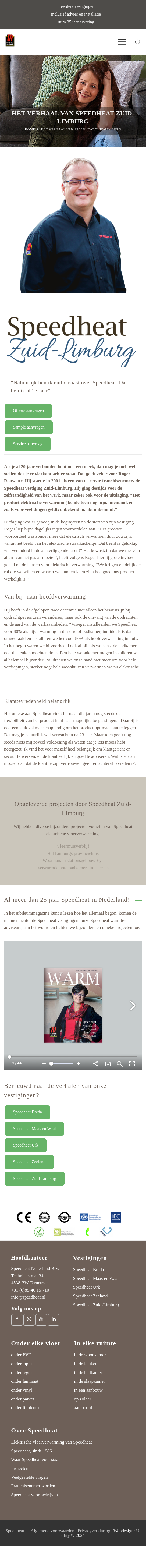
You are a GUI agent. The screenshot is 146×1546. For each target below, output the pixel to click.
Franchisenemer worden (33, 1485)
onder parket (22, 1399)
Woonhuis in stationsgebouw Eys (73, 860)
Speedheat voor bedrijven (34, 1494)
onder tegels (22, 1372)
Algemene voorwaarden (52, 1530)
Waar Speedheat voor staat (35, 1459)
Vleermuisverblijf (73, 846)
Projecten (19, 1468)
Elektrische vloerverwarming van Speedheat (51, 1442)
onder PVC (21, 1354)
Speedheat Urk (25, 1145)
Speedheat (14, 1530)
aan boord (83, 1407)
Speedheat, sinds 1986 (31, 1450)
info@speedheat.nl (28, 1297)
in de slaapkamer (89, 1381)
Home (30, 129)
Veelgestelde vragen (29, 1477)
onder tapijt (21, 1363)
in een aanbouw (88, 1390)
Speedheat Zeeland (29, 1161)
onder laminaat (24, 1381)
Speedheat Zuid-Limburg (34, 1178)
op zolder (82, 1399)
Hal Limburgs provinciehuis (73, 853)
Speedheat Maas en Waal (34, 1128)
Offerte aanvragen (28, 410)
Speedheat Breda (27, 1112)
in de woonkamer (90, 1354)
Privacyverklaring (93, 1530)
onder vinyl (21, 1390)
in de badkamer (88, 1372)
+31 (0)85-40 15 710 (30, 1290)
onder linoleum (25, 1407)
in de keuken (85, 1363)
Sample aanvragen (29, 427)
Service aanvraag (27, 443)
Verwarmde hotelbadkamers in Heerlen (73, 867)
